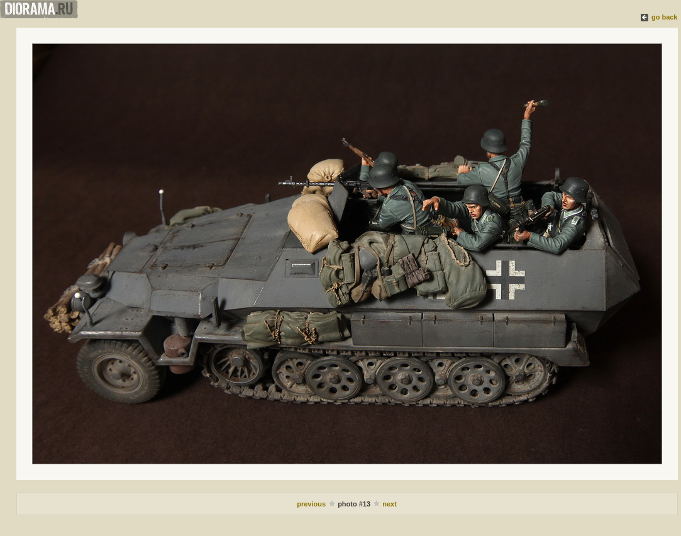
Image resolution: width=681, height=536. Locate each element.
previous (312, 504)
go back (664, 17)
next (389, 504)
